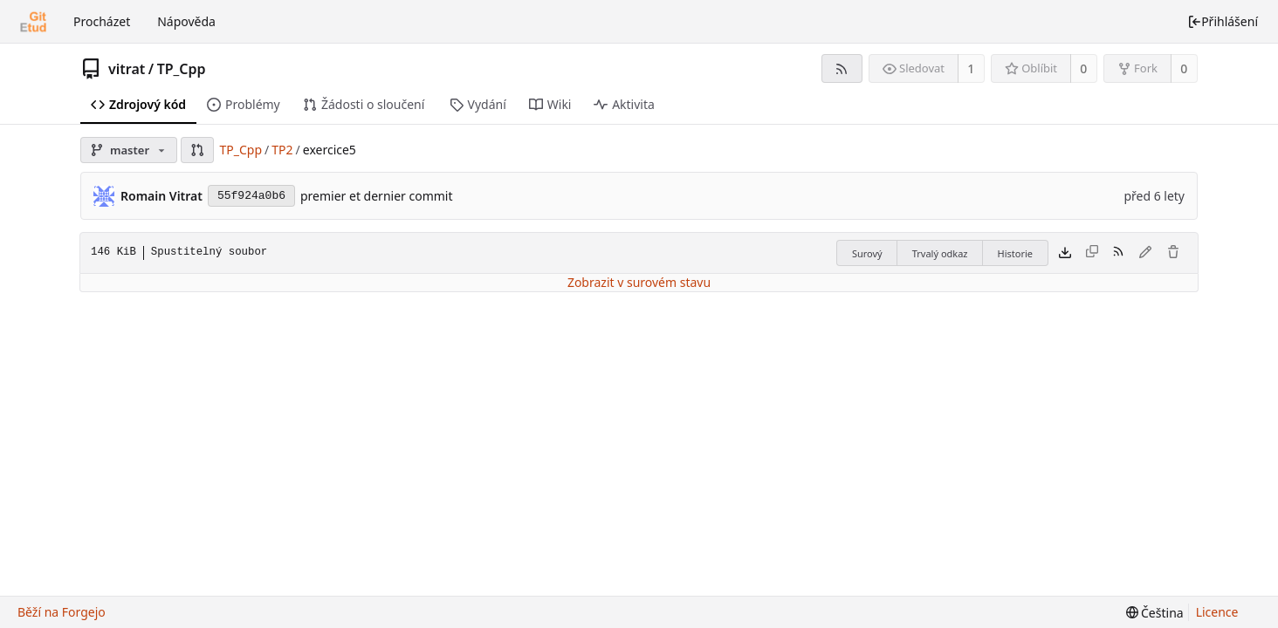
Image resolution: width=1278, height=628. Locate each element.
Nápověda (186, 21)
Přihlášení (1222, 21)
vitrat (126, 69)
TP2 (281, 149)
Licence (1217, 612)
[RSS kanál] (841, 68)
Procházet (101, 21)
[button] (197, 150)
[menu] (1155, 612)
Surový (867, 253)
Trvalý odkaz (940, 253)
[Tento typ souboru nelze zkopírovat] (1092, 253)
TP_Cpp (181, 69)
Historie (1015, 253)
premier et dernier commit (376, 196)
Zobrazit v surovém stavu (639, 282)
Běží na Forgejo (61, 612)
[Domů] (33, 22)
